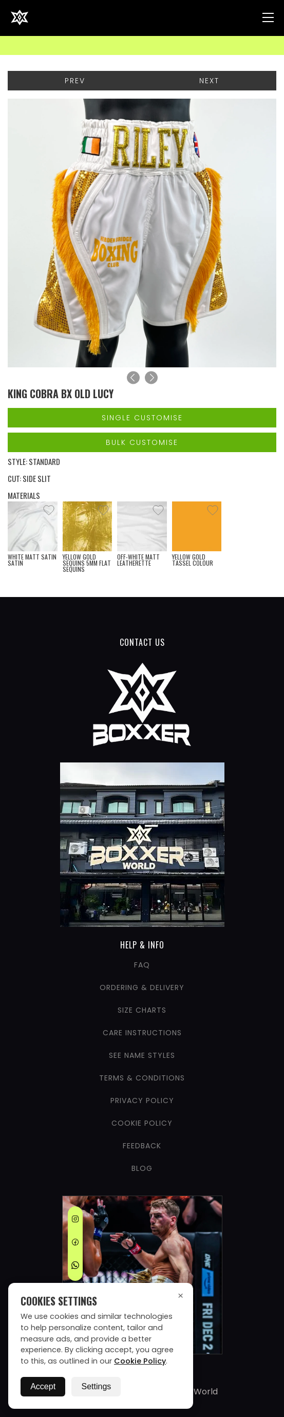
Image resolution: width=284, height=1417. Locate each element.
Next (209, 81)
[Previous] (133, 377)
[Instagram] (75, 1220)
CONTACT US (142, 642)
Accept (42, 1386)
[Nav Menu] (268, 17)
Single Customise (142, 418)
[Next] (151, 377)
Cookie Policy (140, 1361)
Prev (75, 81)
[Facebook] (75, 1244)
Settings (96, 1386)
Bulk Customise (142, 442)
